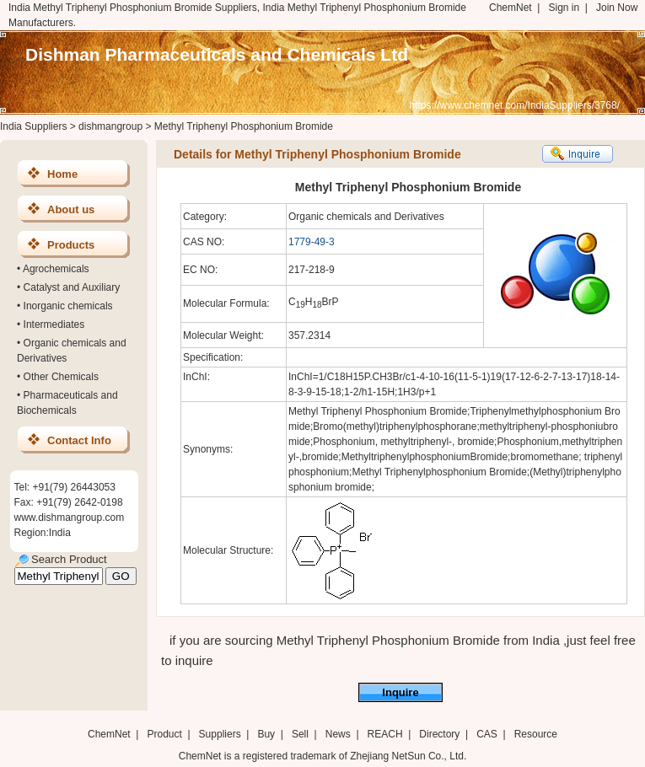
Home (62, 174)
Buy (266, 734)
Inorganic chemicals (68, 306)
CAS (486, 734)
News (338, 734)
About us (70, 209)
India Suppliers (33, 126)
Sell (300, 734)
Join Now (616, 7)
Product (166, 734)
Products (70, 245)
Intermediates (54, 324)
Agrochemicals (56, 269)
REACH (385, 734)
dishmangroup (110, 126)
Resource (535, 734)
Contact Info (79, 440)
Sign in (563, 7)
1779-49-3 (311, 242)
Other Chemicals (61, 377)
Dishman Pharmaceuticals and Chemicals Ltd (216, 54)
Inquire (400, 692)
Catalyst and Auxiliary (72, 287)
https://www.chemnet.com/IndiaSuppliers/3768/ (515, 105)
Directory (439, 734)
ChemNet (510, 7)
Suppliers (220, 734)
